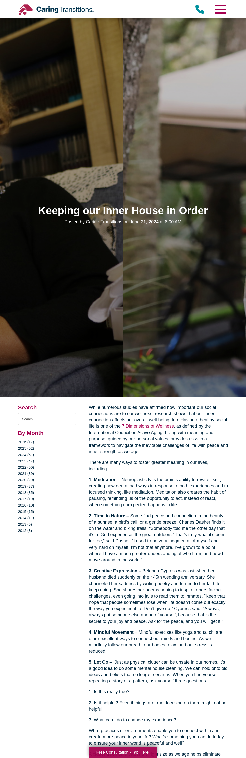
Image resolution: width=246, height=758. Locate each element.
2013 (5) (25, 524)
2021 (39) (26, 473)
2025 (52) (26, 448)
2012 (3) (25, 530)
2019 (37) (26, 486)
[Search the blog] (47, 419)
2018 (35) (26, 492)
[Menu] (220, 9)
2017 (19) (26, 499)
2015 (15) (26, 511)
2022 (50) (26, 467)
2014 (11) (26, 518)
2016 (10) (26, 505)
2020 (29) (26, 480)
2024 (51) (26, 455)
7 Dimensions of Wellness (148, 426)
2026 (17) (26, 442)
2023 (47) (26, 461)
